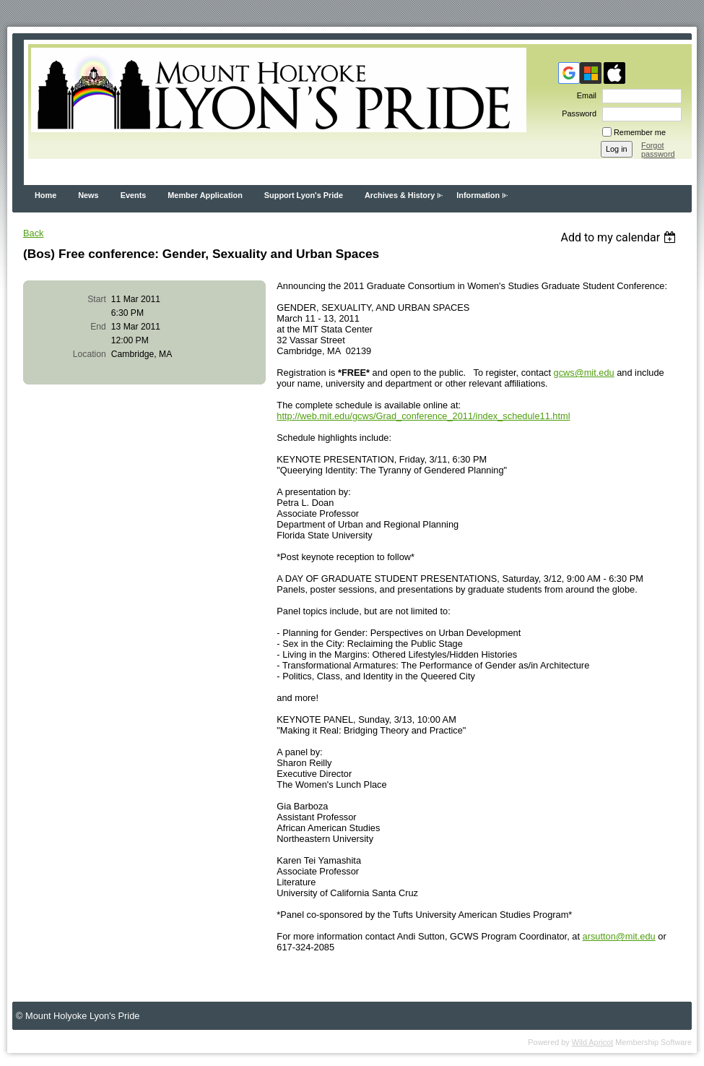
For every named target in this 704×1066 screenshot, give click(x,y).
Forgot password (658, 149)
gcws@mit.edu (584, 372)
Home (45, 195)
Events (134, 195)
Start (96, 299)
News (88, 195)
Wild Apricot (592, 1042)
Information (478, 195)
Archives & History (400, 195)
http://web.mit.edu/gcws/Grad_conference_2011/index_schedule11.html (423, 416)
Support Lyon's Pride (303, 195)
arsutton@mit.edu (619, 936)
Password (576, 113)
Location (89, 354)
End (98, 327)
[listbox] (619, 237)
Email (584, 95)
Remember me (640, 132)
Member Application (205, 195)
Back (33, 233)
